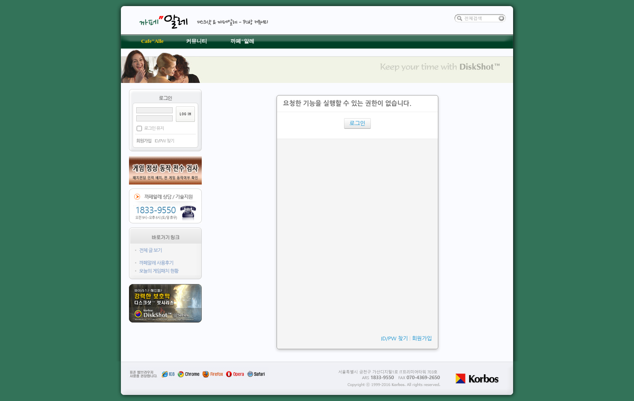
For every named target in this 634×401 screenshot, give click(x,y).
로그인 (357, 123)
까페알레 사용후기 (156, 263)
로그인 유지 (154, 128)
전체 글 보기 (150, 250)
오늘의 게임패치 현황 (158, 271)
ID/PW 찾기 (164, 141)
